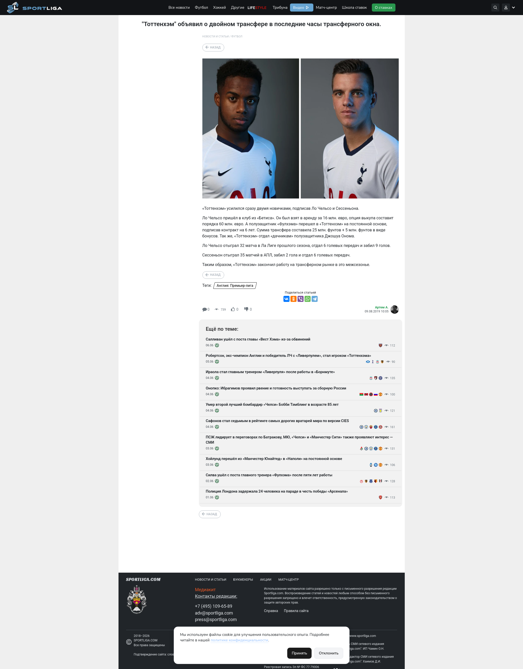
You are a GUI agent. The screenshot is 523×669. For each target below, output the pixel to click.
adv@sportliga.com (214, 613)
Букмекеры (243, 579)
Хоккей (219, 7)
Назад (215, 47)
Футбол (201, 7)
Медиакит (205, 589)
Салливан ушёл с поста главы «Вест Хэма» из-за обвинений (258, 339)
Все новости (179, 7)
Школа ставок (354, 7)
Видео (298, 7)
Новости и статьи (215, 36)
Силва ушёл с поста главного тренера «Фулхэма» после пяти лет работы (269, 475)
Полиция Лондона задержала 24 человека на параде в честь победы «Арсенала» (277, 491)
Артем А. (382, 307)
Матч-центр (326, 7)
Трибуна (280, 7)
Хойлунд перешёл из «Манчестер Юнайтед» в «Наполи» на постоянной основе (274, 458)
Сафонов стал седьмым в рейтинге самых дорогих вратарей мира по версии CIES (277, 421)
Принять (299, 653)
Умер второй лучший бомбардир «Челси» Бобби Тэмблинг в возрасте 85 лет (272, 404)
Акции (265, 579)
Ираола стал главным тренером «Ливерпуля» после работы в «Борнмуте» (270, 372)
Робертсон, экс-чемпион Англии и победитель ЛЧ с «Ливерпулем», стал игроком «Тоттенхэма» (288, 355)
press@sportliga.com (216, 619)
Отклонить (328, 653)
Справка (271, 611)
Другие (237, 7)
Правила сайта (296, 611)
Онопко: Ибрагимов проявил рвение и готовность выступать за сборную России (276, 388)
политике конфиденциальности (239, 640)
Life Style (257, 7)
